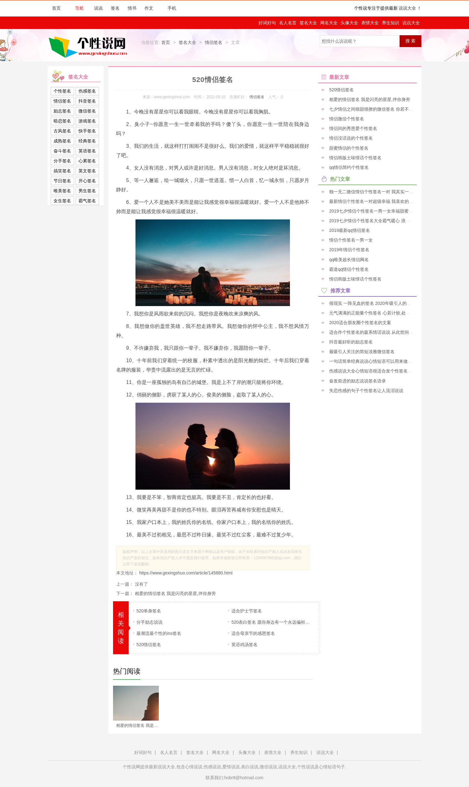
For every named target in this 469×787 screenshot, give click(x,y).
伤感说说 (212, 766)
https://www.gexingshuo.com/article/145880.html (185, 572)
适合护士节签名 (246, 610)
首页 (56, 8)
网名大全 (329, 22)
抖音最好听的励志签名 (350, 341)
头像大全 (349, 22)
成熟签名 (62, 140)
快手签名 (87, 130)
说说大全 (407, 8)
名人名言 (287, 22)
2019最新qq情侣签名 (349, 230)
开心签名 (87, 180)
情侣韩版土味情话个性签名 (354, 157)
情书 (132, 8)
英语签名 (87, 150)
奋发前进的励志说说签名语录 (357, 380)
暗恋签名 (62, 120)
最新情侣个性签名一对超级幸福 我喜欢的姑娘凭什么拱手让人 (388, 201)
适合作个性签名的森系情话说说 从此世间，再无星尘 (379, 332)
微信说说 (268, 766)
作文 (148, 8)
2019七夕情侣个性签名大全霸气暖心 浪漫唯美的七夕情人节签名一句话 (397, 220)
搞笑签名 (62, 170)
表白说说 (249, 766)
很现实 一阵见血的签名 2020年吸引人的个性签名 (376, 302)
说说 (98, 8)
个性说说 (306, 766)
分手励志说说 (149, 622)
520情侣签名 (148, 644)
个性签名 (62, 91)
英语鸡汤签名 (244, 644)
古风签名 (62, 130)
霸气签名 (87, 200)
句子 (340, 766)
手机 (168, 8)
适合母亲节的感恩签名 (253, 633)
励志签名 (62, 110)
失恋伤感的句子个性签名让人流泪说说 (365, 390)
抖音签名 (87, 100)
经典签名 (87, 140)
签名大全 (308, 22)
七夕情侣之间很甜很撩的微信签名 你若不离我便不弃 (379, 109)
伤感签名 (87, 91)
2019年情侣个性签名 (348, 249)
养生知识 (390, 22)
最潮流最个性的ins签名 (158, 633)
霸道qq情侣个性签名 (348, 268)
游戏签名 (87, 120)
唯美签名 (62, 190)
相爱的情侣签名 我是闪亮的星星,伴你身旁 (175, 593)
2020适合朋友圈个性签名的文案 (359, 322)
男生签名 (87, 190)
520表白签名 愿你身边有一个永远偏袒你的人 (272, 622)
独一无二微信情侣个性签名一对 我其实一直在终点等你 (381, 191)
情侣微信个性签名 (346, 118)
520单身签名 (148, 610)
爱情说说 (231, 766)
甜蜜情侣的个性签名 (348, 147)
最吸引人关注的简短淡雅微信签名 (361, 351)
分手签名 (62, 160)
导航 (76, 8)
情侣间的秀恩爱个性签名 (352, 128)
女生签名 (62, 200)
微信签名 (87, 110)
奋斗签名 (62, 150)
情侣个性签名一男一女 (350, 240)
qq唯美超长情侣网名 (348, 259)
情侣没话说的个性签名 (350, 138)
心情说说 (193, 766)
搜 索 (410, 40)
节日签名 (62, 180)
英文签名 (87, 170)
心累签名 (87, 160)
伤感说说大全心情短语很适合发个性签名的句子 (374, 370)
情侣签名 (213, 42)
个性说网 (89, 46)
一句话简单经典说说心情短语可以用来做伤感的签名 (378, 361)
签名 (115, 8)
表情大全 (370, 22)
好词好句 (267, 22)
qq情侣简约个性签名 (348, 167)
